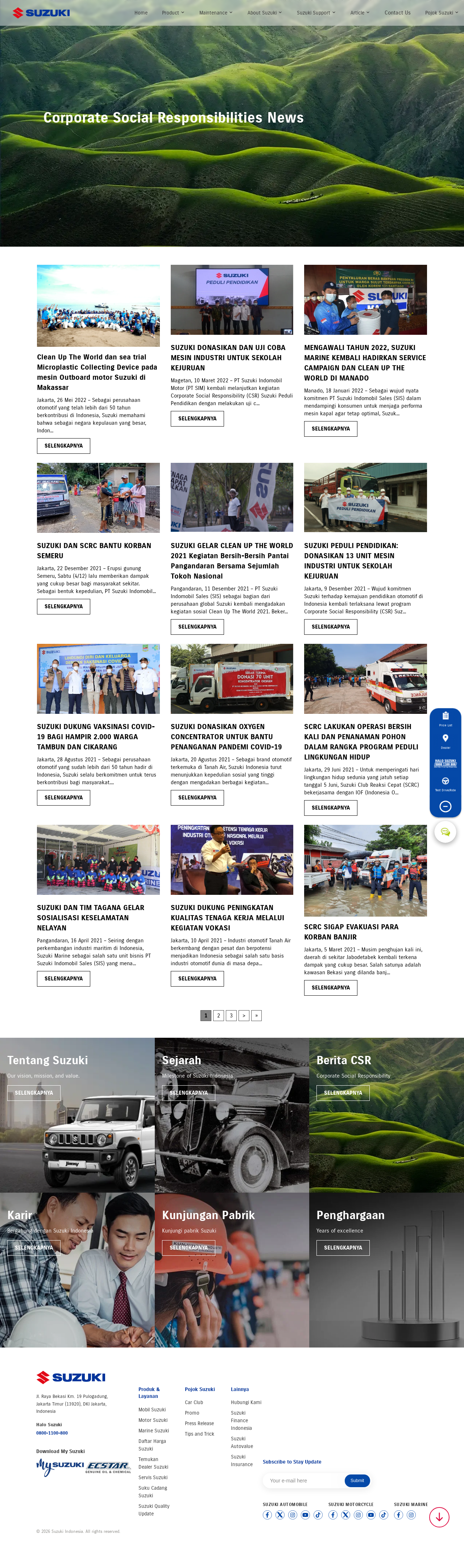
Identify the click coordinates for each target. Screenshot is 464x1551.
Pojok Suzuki (442, 13)
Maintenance (216, 13)
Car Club (194, 1402)
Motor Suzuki (152, 1420)
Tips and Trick (199, 1434)
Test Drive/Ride (445, 785)
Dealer (445, 741)
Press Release (199, 1423)
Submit (357, 1480)
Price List (445, 719)
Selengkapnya (34, 1093)
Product (173, 13)
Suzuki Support (316, 13)
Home (141, 13)
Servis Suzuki (152, 1477)
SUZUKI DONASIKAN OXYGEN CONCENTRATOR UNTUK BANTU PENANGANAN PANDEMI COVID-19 (226, 737)
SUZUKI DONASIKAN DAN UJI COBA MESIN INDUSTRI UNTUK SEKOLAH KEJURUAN (228, 358)
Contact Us (398, 12)
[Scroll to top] (439, 1517)
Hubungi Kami (246, 1402)
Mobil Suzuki (152, 1410)
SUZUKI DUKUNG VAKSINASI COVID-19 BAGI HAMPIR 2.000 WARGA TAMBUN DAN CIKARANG (96, 737)
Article (360, 13)
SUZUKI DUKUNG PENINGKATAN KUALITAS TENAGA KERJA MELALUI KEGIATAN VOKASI (227, 918)
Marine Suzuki (153, 1431)
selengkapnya (64, 446)
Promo (192, 1413)
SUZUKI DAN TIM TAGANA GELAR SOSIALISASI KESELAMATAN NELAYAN (90, 918)
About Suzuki (265, 13)
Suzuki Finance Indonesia (241, 1420)
